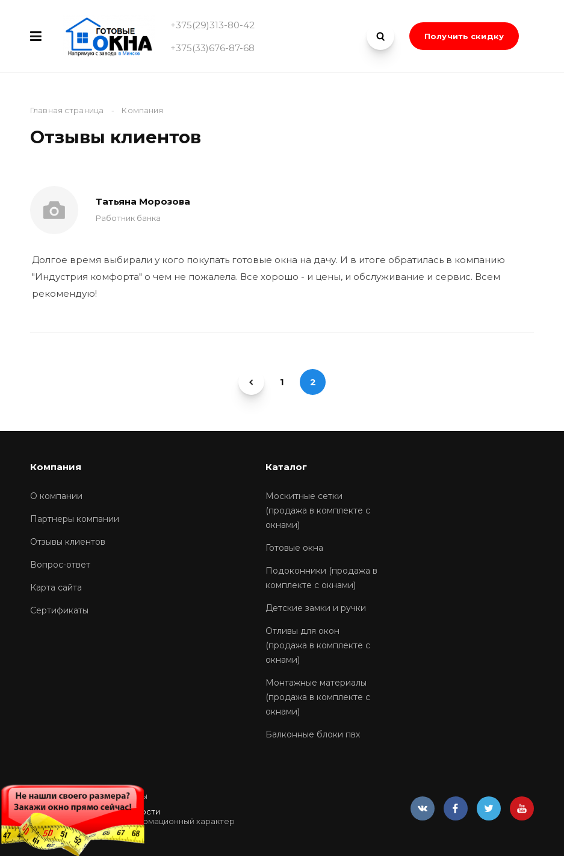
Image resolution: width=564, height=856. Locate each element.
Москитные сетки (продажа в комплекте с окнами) (317, 510)
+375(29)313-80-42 (212, 25)
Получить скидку (464, 36)
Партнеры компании (74, 518)
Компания (55, 467)
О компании (56, 496)
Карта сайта (56, 587)
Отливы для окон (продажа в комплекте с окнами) (317, 645)
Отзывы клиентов (67, 541)
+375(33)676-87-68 (212, 48)
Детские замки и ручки (315, 608)
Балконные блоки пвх (312, 734)
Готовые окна (294, 547)
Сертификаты (59, 610)
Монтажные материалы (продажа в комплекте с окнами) (317, 697)
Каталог (286, 467)
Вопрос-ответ (60, 564)
